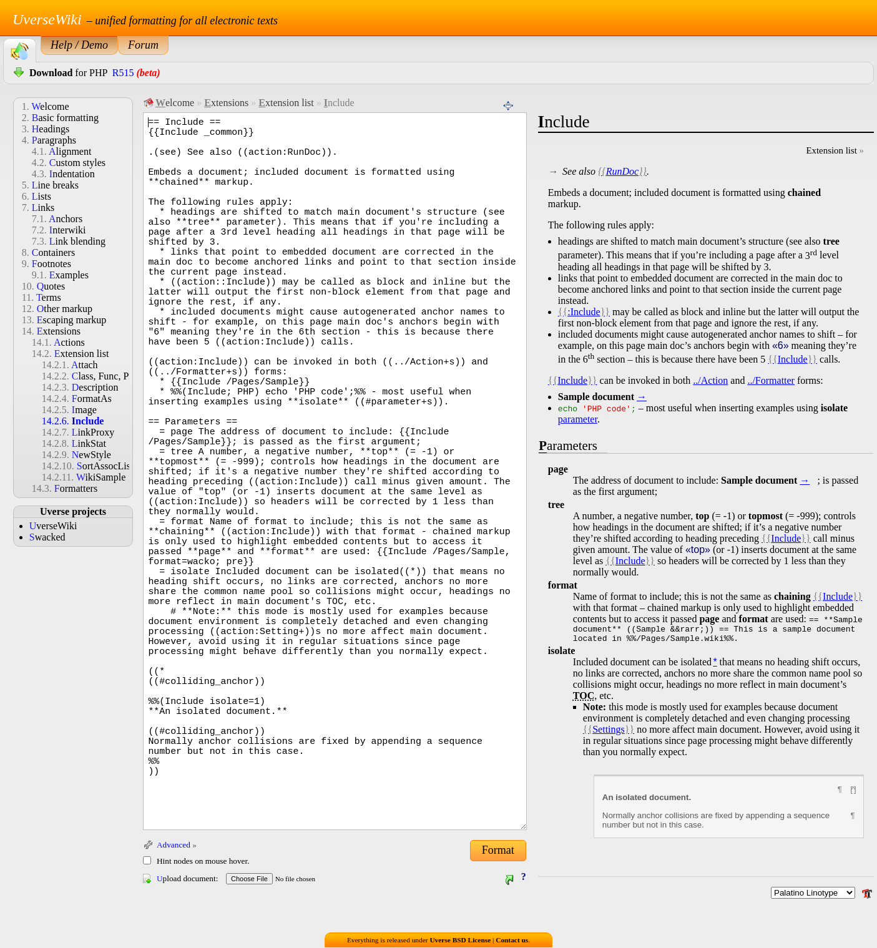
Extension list (831, 150)
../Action (710, 380)
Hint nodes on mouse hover (202, 861)
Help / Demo (79, 45)
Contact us (512, 940)
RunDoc (622, 171)
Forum (143, 45)
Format (498, 850)
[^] (852, 793)
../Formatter (771, 380)
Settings (608, 733)
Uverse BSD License (460, 940)
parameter (577, 419)
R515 (123, 72)
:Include (583, 311)
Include (793, 359)
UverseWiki (47, 19)
